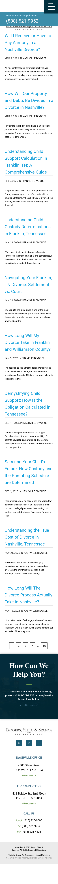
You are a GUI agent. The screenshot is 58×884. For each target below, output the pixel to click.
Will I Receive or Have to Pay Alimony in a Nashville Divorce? (28, 42)
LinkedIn (29, 743)
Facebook (39, 743)
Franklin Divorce (32, 181)
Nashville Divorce (34, 58)
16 (44, 645)
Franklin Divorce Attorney (41, 858)
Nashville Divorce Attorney (17, 858)
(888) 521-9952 (22, 21)
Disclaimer (41, 850)
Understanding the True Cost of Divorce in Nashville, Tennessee (27, 537)
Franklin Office (29, 786)
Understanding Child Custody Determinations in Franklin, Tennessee (28, 226)
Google (19, 743)
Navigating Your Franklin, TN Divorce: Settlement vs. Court (28, 284)
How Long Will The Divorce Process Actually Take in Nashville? (28, 595)
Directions (29, 775)
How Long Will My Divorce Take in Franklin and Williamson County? (28, 342)
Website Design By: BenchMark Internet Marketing (29, 855)
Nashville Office (29, 757)
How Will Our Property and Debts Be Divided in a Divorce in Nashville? (29, 100)
